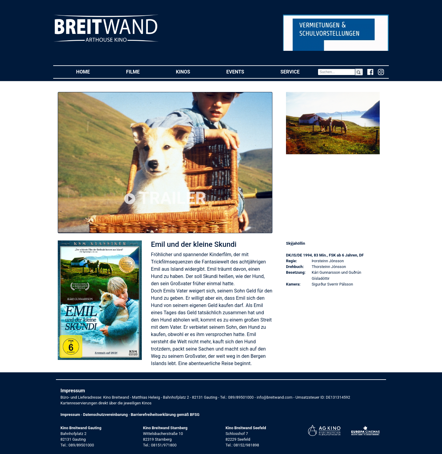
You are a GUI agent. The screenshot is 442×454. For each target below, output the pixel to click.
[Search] (336, 72)
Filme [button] (142, 71)
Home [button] (92, 71)
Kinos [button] (192, 71)
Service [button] (298, 71)
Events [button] (244, 71)
